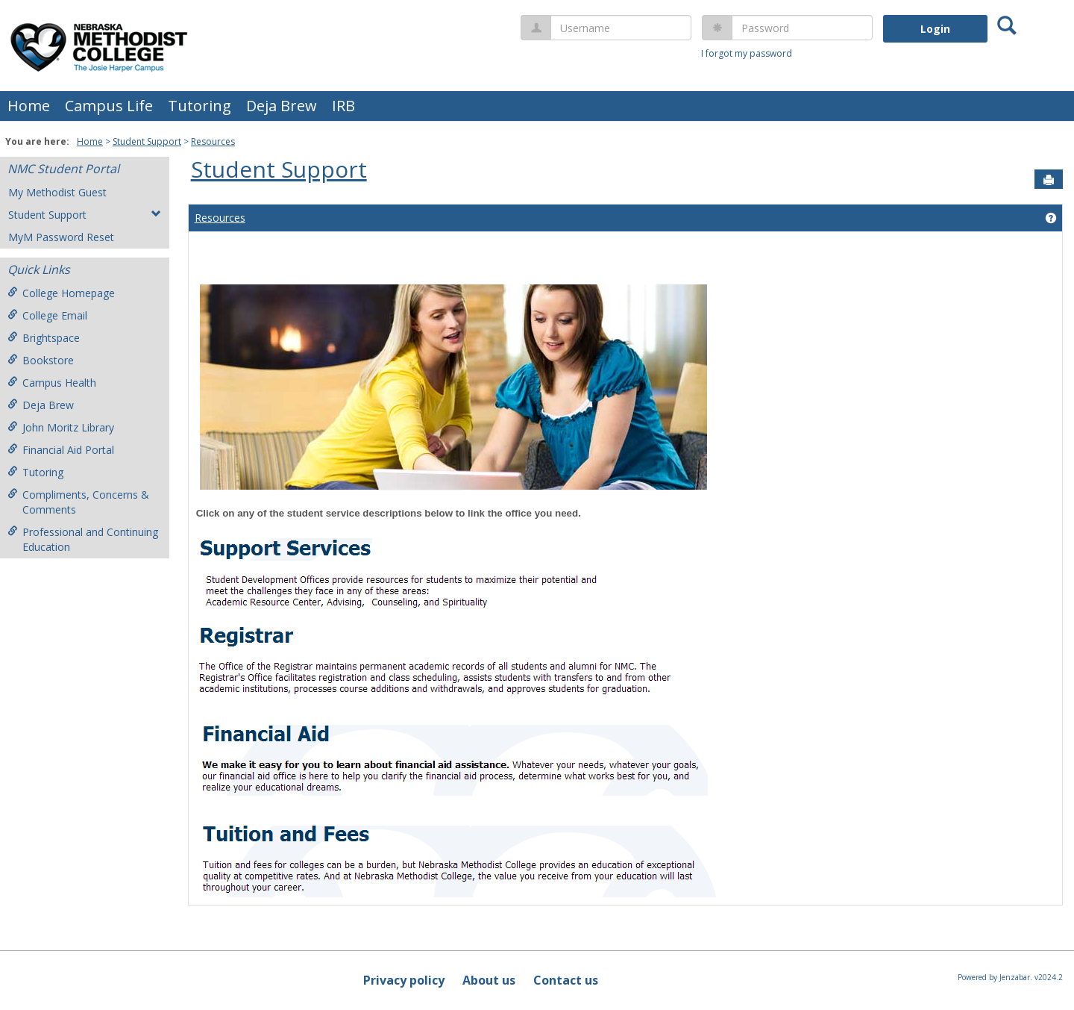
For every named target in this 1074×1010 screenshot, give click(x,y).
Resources (213, 141)
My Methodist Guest (57, 192)
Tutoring (199, 106)
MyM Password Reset (61, 237)
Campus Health (51, 382)
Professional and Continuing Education (82, 539)
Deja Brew (281, 106)
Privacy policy (404, 980)
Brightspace (43, 338)
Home (28, 106)
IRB (343, 106)
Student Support (147, 141)
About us (488, 980)
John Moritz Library (60, 427)
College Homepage (61, 293)
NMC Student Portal (63, 168)
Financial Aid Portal (60, 450)
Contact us (565, 980)
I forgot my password (746, 53)
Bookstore (40, 360)
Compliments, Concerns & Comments (78, 502)
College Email (47, 315)
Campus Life (109, 106)
